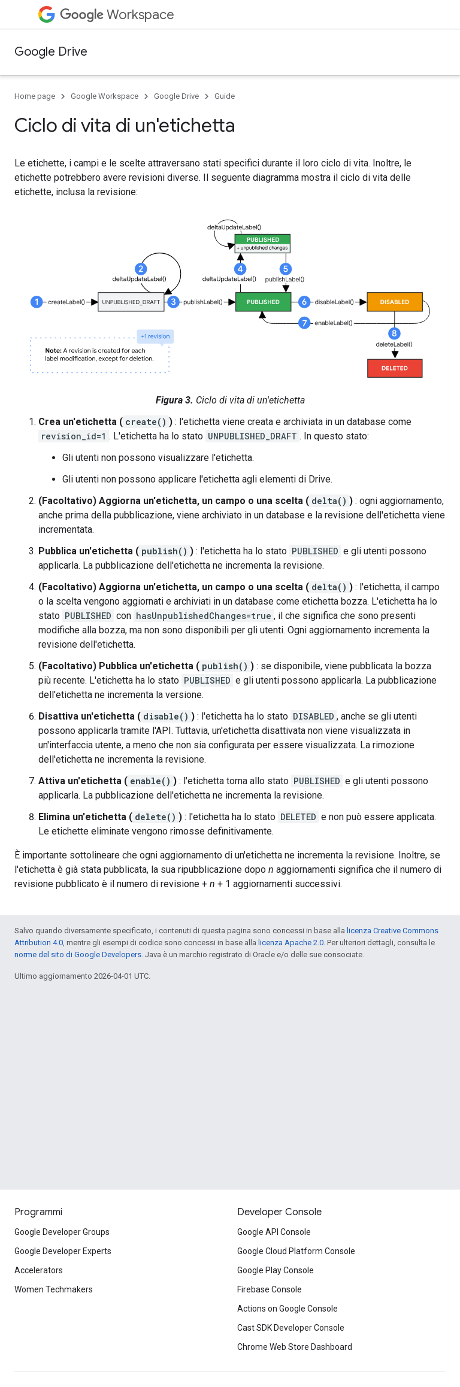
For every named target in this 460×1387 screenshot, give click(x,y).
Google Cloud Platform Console (296, 1251)
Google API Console (274, 1232)
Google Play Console (275, 1270)
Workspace (117, 15)
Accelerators (38, 1270)
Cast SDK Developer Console (290, 1328)
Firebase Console (269, 1289)
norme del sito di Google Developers (77, 954)
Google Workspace (104, 96)
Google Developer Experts (62, 1251)
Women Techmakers (53, 1289)
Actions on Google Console (287, 1308)
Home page (34, 96)
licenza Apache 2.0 (290, 942)
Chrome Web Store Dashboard (294, 1347)
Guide (224, 96)
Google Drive (50, 51)
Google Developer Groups (62, 1232)
